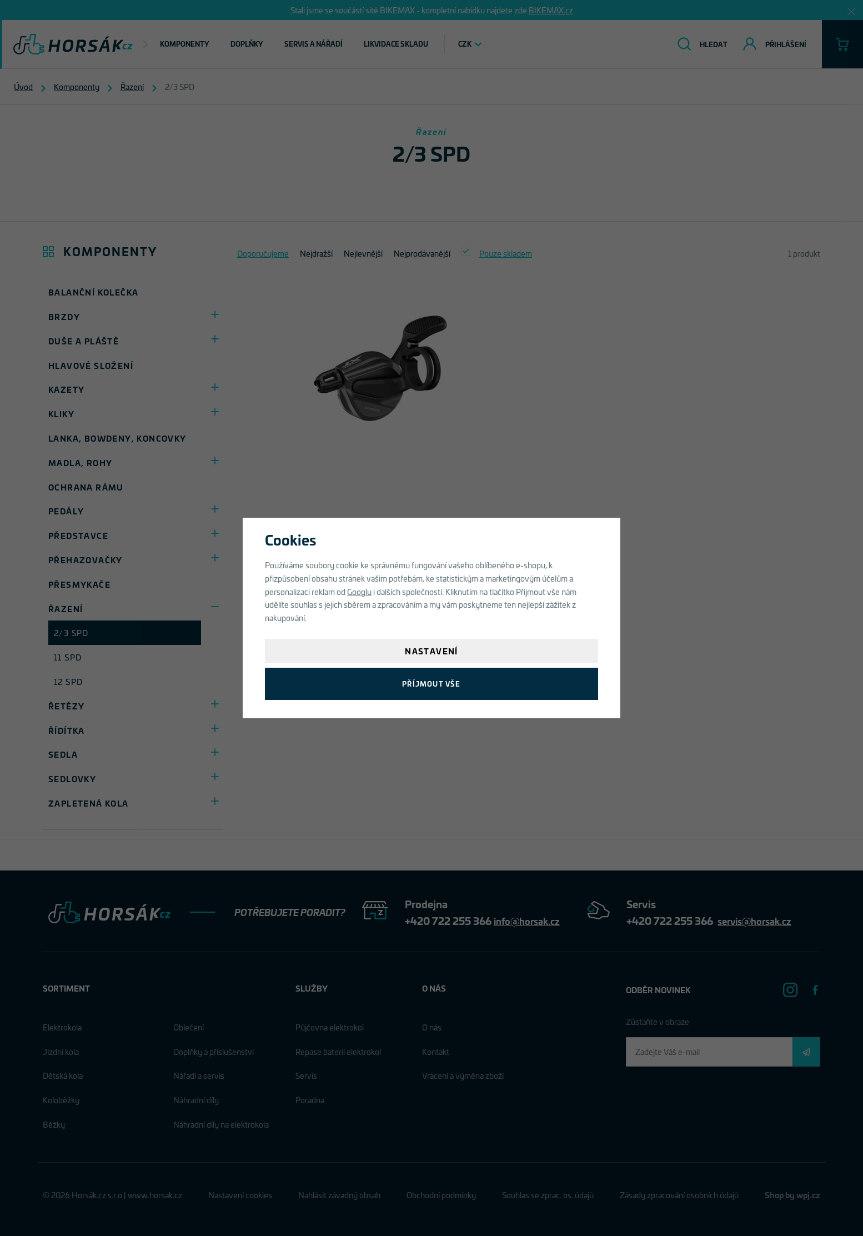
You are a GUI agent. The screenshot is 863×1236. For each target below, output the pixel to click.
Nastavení (431, 651)
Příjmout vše (431, 683)
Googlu (359, 591)
